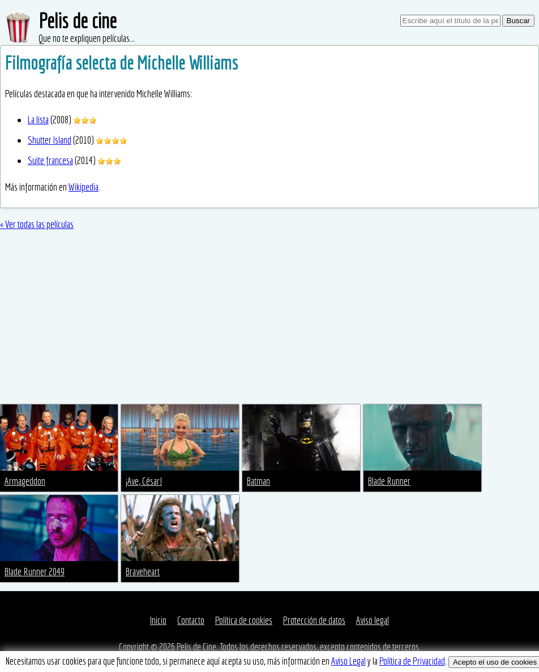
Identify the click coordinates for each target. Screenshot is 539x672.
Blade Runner (389, 481)
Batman (258, 481)
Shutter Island (49, 140)
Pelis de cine (77, 20)
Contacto (190, 620)
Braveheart (143, 572)
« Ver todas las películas (37, 224)
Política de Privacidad (412, 661)
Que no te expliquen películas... (86, 38)
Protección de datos (314, 620)
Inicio (158, 620)
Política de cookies (243, 620)
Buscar (518, 20)
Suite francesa (50, 160)
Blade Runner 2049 (35, 572)
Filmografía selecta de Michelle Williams (121, 63)
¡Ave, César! (144, 481)
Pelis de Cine (196, 647)
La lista (38, 120)
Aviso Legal (348, 661)
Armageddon (25, 481)
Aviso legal (372, 620)
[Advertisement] (269, 319)
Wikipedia (84, 187)
